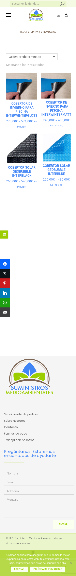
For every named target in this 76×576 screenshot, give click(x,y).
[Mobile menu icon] (8, 15)
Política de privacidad (47, 569)
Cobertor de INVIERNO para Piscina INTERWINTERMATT (56, 108)
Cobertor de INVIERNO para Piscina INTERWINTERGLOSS (21, 109)
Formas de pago (15, 434)
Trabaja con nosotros (19, 440)
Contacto (11, 427)
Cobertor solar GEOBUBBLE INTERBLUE (56, 169)
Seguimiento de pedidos (21, 414)
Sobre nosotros (14, 421)
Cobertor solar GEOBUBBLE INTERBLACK (21, 171)
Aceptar (19, 569)
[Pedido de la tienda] (32, 56)
